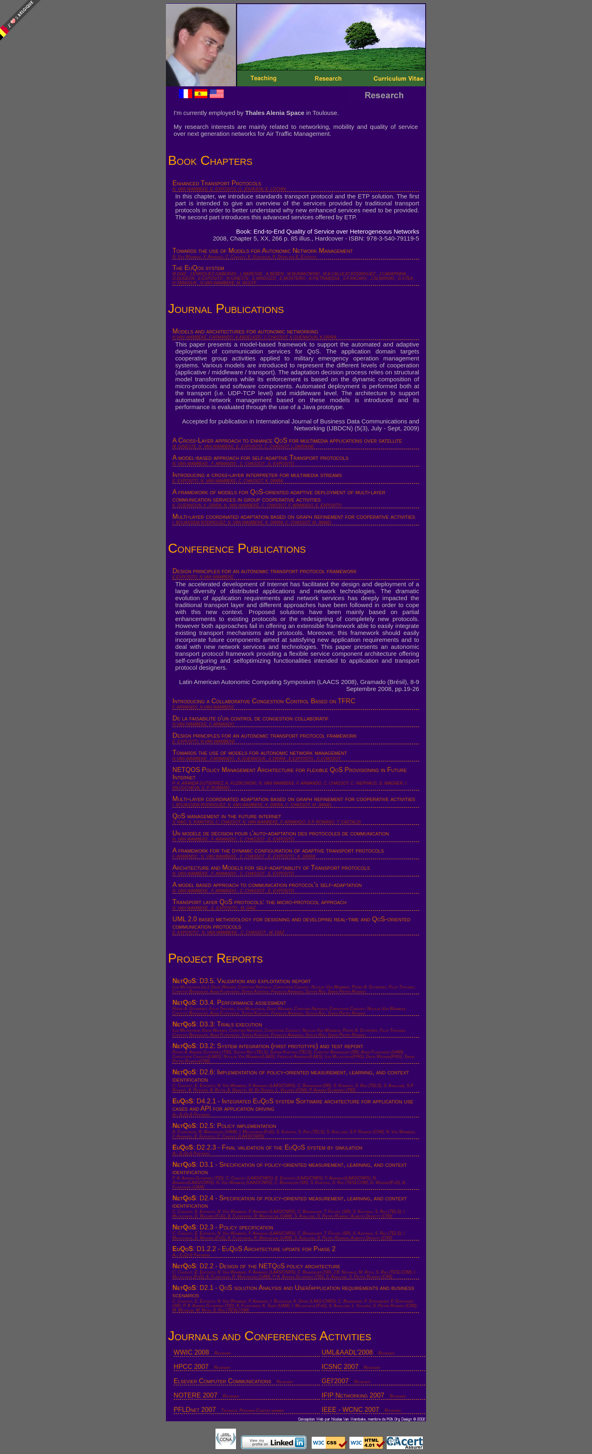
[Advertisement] (565, 212)
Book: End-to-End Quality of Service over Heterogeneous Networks (327, 231)
